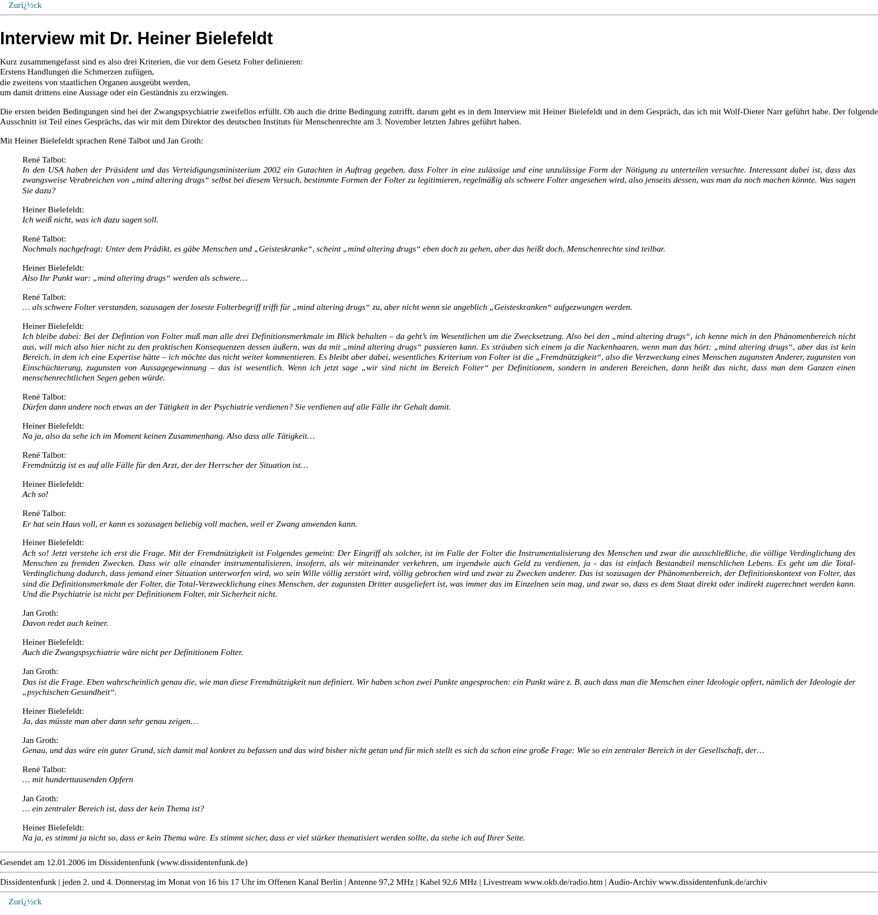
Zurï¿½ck (24, 901)
